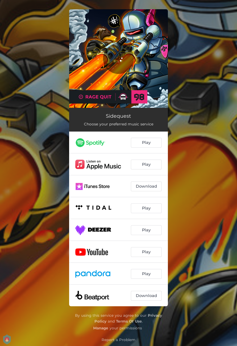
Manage (100, 328)
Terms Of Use (129, 321)
